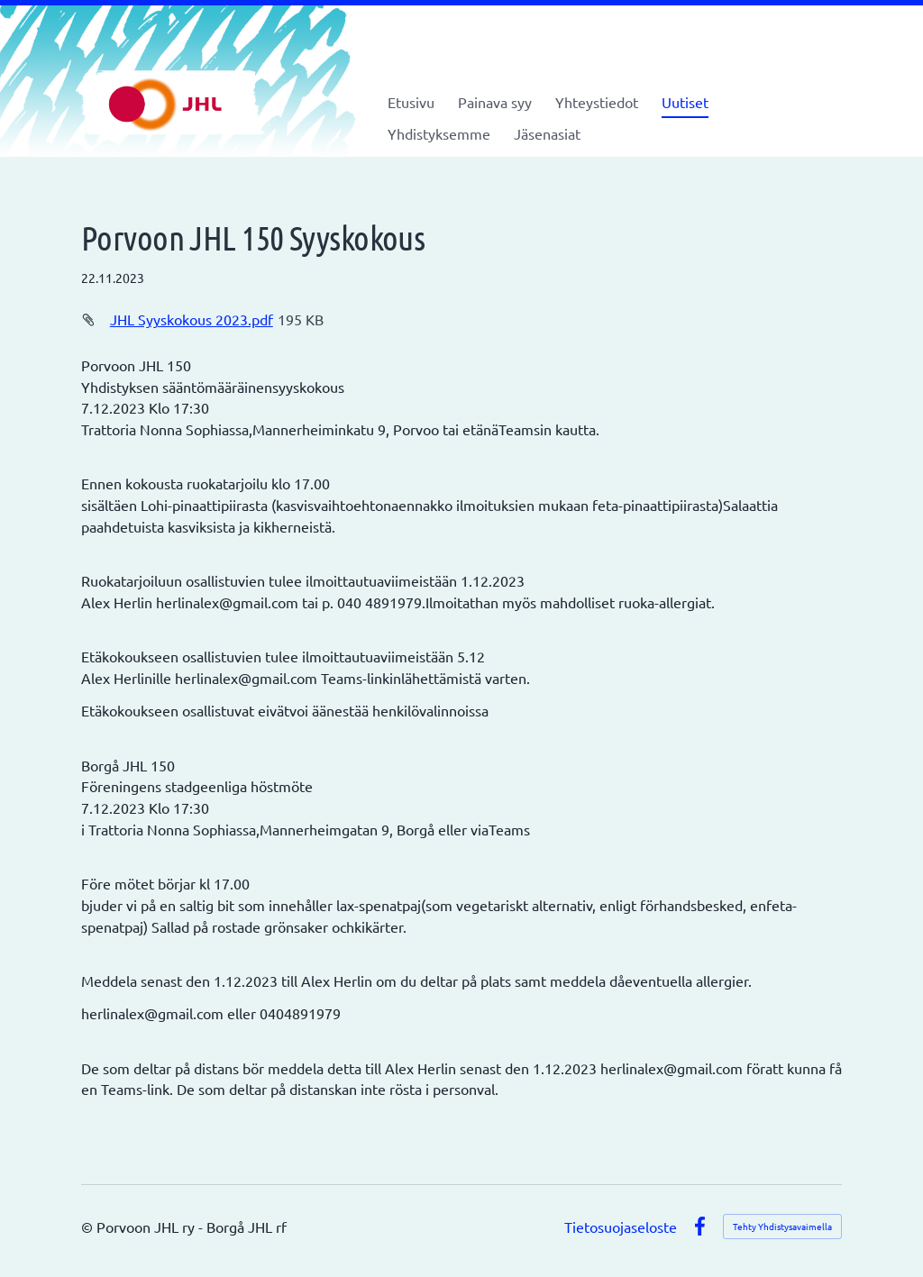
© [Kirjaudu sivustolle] (88, 1227)
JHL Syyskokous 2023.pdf (191, 319)
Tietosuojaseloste (620, 1226)
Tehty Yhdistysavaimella (782, 1226)
